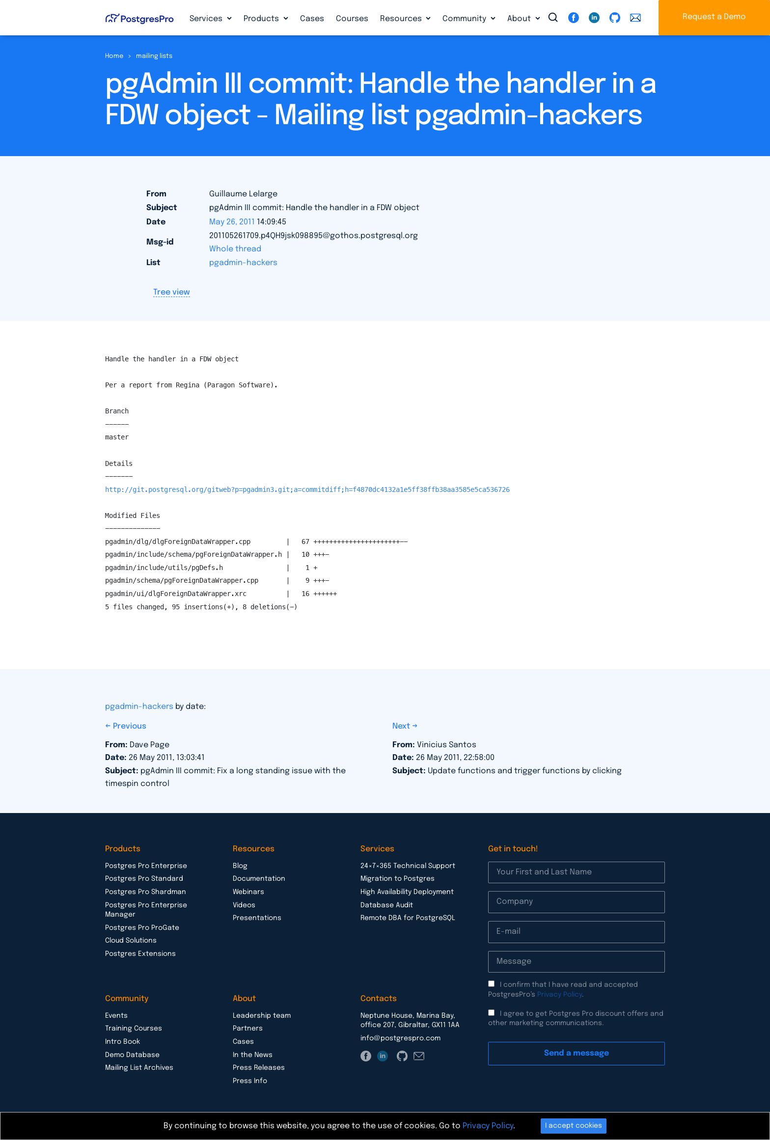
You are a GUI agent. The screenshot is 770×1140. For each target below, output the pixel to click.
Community (465, 19)
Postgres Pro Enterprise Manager (146, 910)
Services (207, 19)
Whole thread (235, 249)
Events (116, 1015)
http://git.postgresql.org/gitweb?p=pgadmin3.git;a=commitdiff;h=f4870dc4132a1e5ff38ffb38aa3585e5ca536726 (307, 489)
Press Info (250, 1081)
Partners (248, 1028)
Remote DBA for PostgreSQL (407, 918)
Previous (129, 726)
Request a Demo (714, 17)
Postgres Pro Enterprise (146, 866)
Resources (402, 19)
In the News (253, 1055)
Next (402, 726)
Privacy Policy (559, 994)
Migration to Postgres (397, 878)
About (520, 19)
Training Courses (133, 1028)
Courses (352, 19)
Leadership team (262, 1015)
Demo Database (132, 1055)
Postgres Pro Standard (144, 878)
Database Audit (386, 905)
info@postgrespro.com (400, 1038)
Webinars (248, 892)
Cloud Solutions (131, 940)
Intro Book (122, 1041)
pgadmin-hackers (243, 263)
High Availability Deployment (407, 892)
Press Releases (259, 1067)
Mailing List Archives (139, 1067)
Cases (312, 19)
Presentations (257, 918)
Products (262, 19)
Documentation (259, 878)
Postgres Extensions (140, 953)
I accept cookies (573, 1125)
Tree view (171, 292)
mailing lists (154, 56)
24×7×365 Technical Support (407, 866)
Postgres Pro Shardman (145, 892)
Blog (240, 866)
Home (114, 56)
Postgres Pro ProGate (142, 927)
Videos (244, 905)
